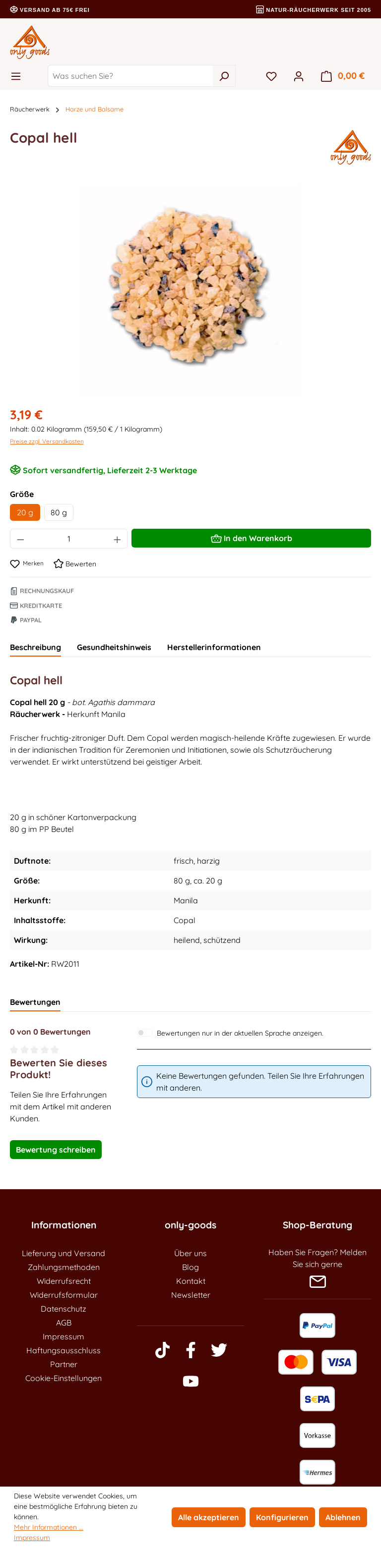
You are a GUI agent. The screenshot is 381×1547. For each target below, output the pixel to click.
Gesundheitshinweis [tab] (114, 647)
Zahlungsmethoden (64, 1267)
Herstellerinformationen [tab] (214, 647)
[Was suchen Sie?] (130, 76)
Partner (63, 1364)
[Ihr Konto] (299, 76)
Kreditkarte (36, 605)
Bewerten (75, 563)
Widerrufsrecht (64, 1281)
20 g (25, 512)
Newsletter (190, 1295)
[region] (190, 290)
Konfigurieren (282, 1517)
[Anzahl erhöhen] (117, 539)
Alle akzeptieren (208, 1517)
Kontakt (190, 1281)
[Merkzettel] (271, 76)
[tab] (35, 648)
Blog (190, 1267)
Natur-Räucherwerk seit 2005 (313, 10)
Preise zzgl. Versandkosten (47, 441)
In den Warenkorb (251, 536)
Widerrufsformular (64, 1295)
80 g (59, 512)
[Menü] (19, 76)
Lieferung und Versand (63, 1253)
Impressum (63, 1336)
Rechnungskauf (42, 591)
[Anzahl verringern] (20, 539)
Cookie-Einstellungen (63, 1378)
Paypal (26, 620)
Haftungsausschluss (63, 1350)
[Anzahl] (69, 539)
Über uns (190, 1253)
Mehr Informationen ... (48, 1527)
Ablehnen (343, 1517)
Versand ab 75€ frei (50, 10)
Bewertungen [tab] (35, 1002)
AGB (63, 1322)
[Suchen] (224, 76)
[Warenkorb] (343, 76)
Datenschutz (63, 1309)
